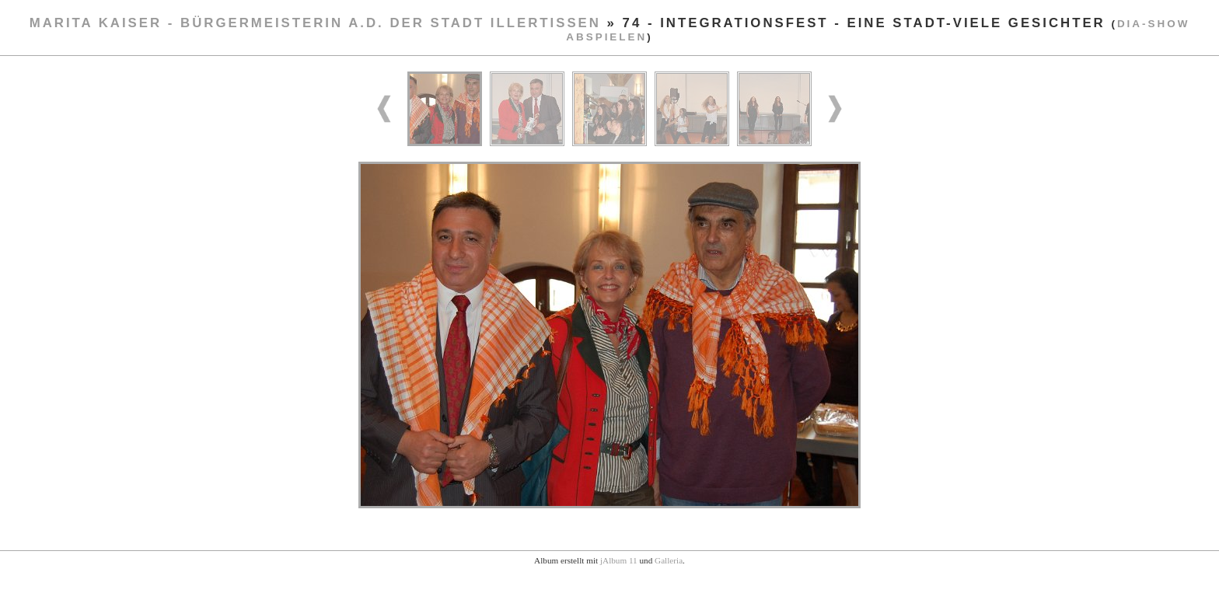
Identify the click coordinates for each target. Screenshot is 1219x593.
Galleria (669, 560)
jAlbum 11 (618, 560)
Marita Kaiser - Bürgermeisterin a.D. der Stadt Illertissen (315, 23)
